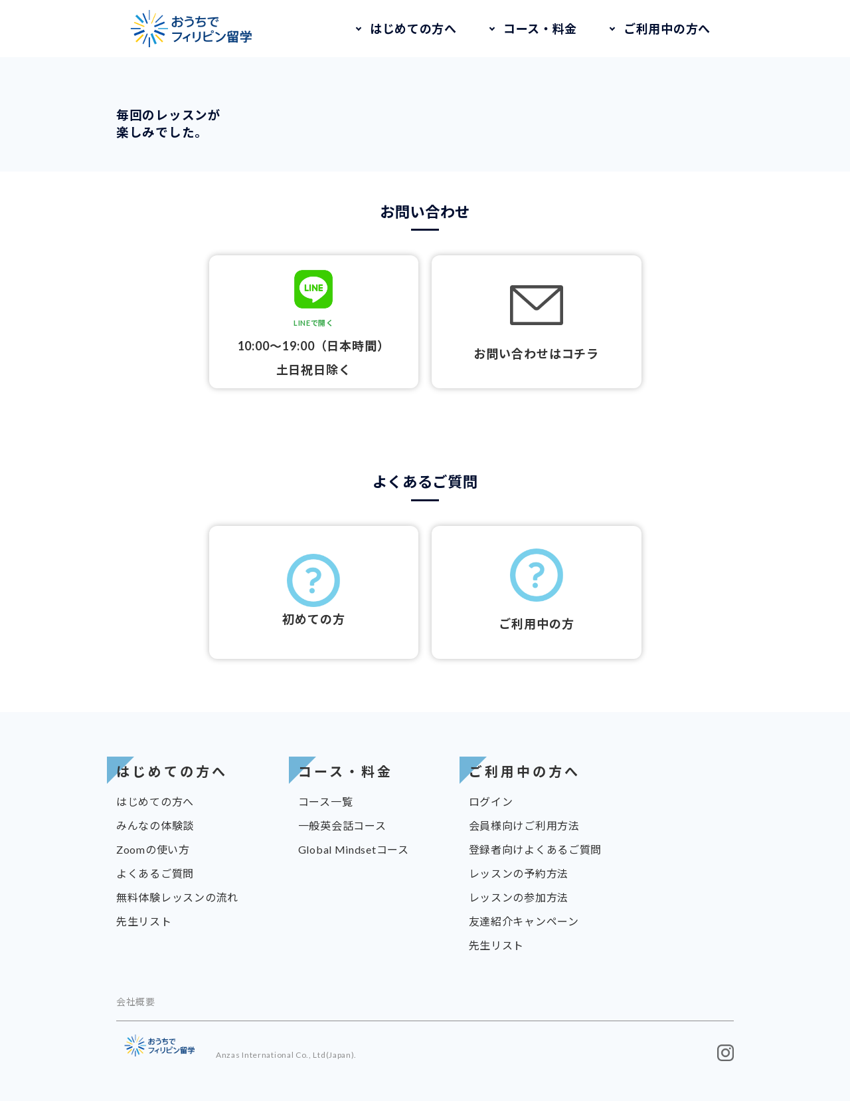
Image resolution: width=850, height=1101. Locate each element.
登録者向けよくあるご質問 (535, 849)
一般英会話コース (342, 825)
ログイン (491, 801)
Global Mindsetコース (353, 849)
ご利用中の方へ (667, 28)
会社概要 (135, 1001)
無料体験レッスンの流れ (177, 897)
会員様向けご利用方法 (524, 825)
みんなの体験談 (155, 825)
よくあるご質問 (155, 873)
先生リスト (144, 921)
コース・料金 (540, 28)
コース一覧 (325, 801)
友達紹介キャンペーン (524, 921)
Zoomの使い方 (153, 849)
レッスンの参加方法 (518, 897)
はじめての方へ (413, 28)
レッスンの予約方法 (518, 873)
